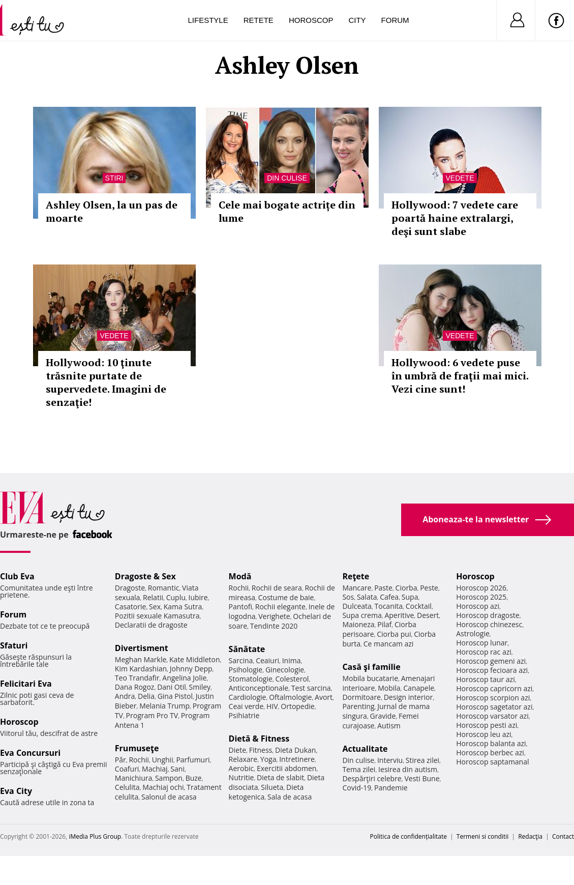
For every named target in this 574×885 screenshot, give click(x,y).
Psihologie (246, 669)
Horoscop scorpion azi (493, 697)
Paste (383, 588)
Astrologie (473, 633)
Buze (194, 778)
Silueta (272, 787)
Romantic (163, 588)
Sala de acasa (289, 797)
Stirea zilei (422, 760)
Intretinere (297, 759)
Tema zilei (358, 769)
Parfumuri (192, 759)
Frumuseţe (137, 748)
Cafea (389, 597)
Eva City (16, 790)
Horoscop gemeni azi (491, 661)
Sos (348, 597)
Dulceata (356, 606)
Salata (367, 597)
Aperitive (399, 615)
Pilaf (384, 624)
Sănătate (247, 649)
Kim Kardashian (141, 668)
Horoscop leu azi (483, 734)
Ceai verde (246, 706)
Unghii (162, 759)
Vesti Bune (421, 778)
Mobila (389, 688)
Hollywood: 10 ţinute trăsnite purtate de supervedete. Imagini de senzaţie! (106, 382)
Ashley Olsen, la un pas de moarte (111, 211)
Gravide (383, 716)
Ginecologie (284, 669)
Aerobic (241, 768)
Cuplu (176, 597)
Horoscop (311, 20)
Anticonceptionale (259, 688)
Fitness (261, 750)
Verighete (274, 616)
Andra (125, 696)
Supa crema (361, 615)
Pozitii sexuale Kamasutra (157, 616)
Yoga (268, 759)
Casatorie (130, 606)
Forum (395, 20)
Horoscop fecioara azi (492, 670)
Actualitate (364, 748)
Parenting (358, 706)
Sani (177, 769)
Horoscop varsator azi (492, 716)
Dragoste (130, 588)
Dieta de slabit (280, 777)
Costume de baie (286, 597)
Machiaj (155, 769)
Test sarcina (311, 688)
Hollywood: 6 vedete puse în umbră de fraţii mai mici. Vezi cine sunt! (459, 376)
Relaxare (243, 759)
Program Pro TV (152, 715)
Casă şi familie (371, 666)
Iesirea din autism (407, 769)
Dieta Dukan (295, 750)
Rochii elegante (280, 606)
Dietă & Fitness (259, 738)
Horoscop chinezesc (489, 624)
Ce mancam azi (389, 643)
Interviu (390, 760)
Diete (237, 750)
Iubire (197, 597)
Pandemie (391, 787)
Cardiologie (247, 697)
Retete (259, 20)
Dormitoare (361, 697)
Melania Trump (164, 706)
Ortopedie (297, 706)
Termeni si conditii (483, 836)
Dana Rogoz (135, 687)
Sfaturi (13, 645)
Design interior (408, 697)
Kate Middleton (194, 659)
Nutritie (241, 777)
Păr (120, 759)
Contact (563, 836)
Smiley (200, 687)
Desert (428, 615)
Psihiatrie (244, 715)
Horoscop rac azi (483, 652)
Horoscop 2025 (481, 597)
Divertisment (141, 648)
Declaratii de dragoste (151, 625)
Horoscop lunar (481, 642)
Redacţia (530, 836)
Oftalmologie (290, 697)
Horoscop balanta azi (491, 743)
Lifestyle (208, 20)
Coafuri (127, 769)
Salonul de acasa (169, 797)
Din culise (287, 178)
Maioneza (358, 624)
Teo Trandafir (137, 678)
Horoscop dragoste (488, 615)
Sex (155, 606)
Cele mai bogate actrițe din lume (287, 211)
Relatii (153, 597)
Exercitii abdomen (286, 768)
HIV (272, 706)
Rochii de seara (277, 588)
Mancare (356, 588)
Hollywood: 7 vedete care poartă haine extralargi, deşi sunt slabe (454, 218)
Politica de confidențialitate (408, 836)
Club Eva (17, 576)
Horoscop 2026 (481, 588)
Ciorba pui (394, 634)
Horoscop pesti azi (486, 725)
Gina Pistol (175, 696)
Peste (429, 588)
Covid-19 (356, 787)
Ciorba (406, 588)
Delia (146, 696)
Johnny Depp (191, 668)
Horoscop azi (477, 606)
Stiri (114, 178)
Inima (291, 660)
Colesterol (292, 679)
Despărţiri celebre (371, 778)
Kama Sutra (183, 606)
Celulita (127, 787)
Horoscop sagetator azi (494, 707)
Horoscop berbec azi (490, 752)
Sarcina (241, 660)
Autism (389, 725)
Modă (240, 576)
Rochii (138, 759)
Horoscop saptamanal (492, 761)
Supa (410, 597)
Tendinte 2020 (273, 626)
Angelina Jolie (184, 678)
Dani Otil (171, 687)
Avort (324, 697)
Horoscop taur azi (485, 679)
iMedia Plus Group (95, 836)
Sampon (169, 778)
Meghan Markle (141, 659)
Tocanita (389, 606)
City (357, 20)
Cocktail (419, 606)
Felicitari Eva (26, 683)
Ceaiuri (267, 660)
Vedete (459, 178)
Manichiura (133, 778)
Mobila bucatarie (370, 678)
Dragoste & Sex (145, 576)
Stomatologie (251, 679)
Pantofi (240, 606)
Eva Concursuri (30, 752)
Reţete (355, 576)
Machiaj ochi (163, 787)
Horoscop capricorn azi (494, 688)
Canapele (418, 688)
